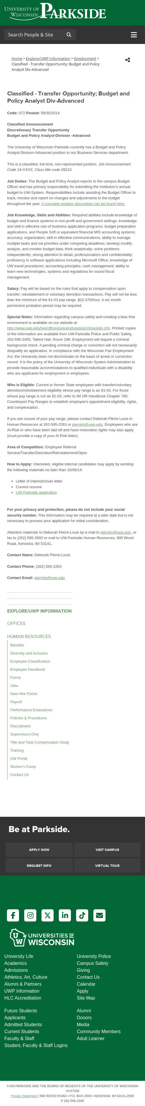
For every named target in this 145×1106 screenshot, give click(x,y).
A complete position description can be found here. (83, 204)
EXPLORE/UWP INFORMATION (39, 611)
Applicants (15, 1017)
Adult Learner (91, 1038)
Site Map (86, 998)
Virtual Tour (107, 866)
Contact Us (19, 775)
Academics (15, 963)
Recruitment (20, 726)
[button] (127, 60)
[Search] (33, 34)
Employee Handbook (27, 669)
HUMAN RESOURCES (29, 636)
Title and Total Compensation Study (39, 742)
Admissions (16, 970)
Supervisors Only (24, 734)
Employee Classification (30, 661)
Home (17, 58)
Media (83, 1024)
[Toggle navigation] (134, 35)
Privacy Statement (24, 1096)
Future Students (20, 1010)
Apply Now (39, 850)
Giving (83, 970)
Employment (85, 58)
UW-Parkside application (36, 492)
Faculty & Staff (19, 1038)
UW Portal (18, 758)
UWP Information (21, 991)
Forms (15, 677)
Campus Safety (92, 963)
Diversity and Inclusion (29, 653)
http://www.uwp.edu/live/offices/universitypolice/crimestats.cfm (58, 328)
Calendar (86, 984)
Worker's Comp (23, 766)
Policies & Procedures (28, 718)
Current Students (21, 1031)
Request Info (39, 866)
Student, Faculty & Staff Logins (35, 1045)
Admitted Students (23, 1024)
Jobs (14, 685)
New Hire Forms (23, 694)
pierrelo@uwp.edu (87, 424)
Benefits (17, 645)
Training (17, 750)
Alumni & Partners (23, 984)
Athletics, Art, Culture (25, 977)
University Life (18, 956)
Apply (82, 991)
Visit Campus (107, 850)
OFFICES (16, 623)
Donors (84, 1017)
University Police (94, 956)
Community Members (99, 1031)
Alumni (84, 1010)
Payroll (16, 702)
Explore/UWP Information (48, 58)
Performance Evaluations (31, 710)
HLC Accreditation (22, 998)
